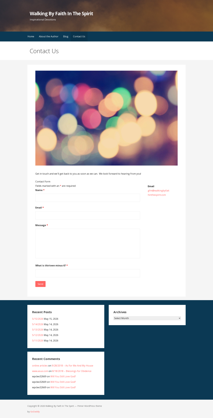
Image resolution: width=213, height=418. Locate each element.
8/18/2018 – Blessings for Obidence (71, 371)
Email (39, 207)
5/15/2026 (37, 318)
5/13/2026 (37, 329)
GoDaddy (35, 411)
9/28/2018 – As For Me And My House (72, 365)
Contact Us (79, 36)
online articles (40, 365)
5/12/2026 (37, 335)
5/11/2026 (37, 340)
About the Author (48, 36)
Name (40, 190)
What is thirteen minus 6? (51, 265)
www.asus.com (40, 371)
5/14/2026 (37, 324)
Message (41, 225)
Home (31, 36)
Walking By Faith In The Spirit (61, 13)
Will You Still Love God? (63, 376)
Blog (65, 36)
